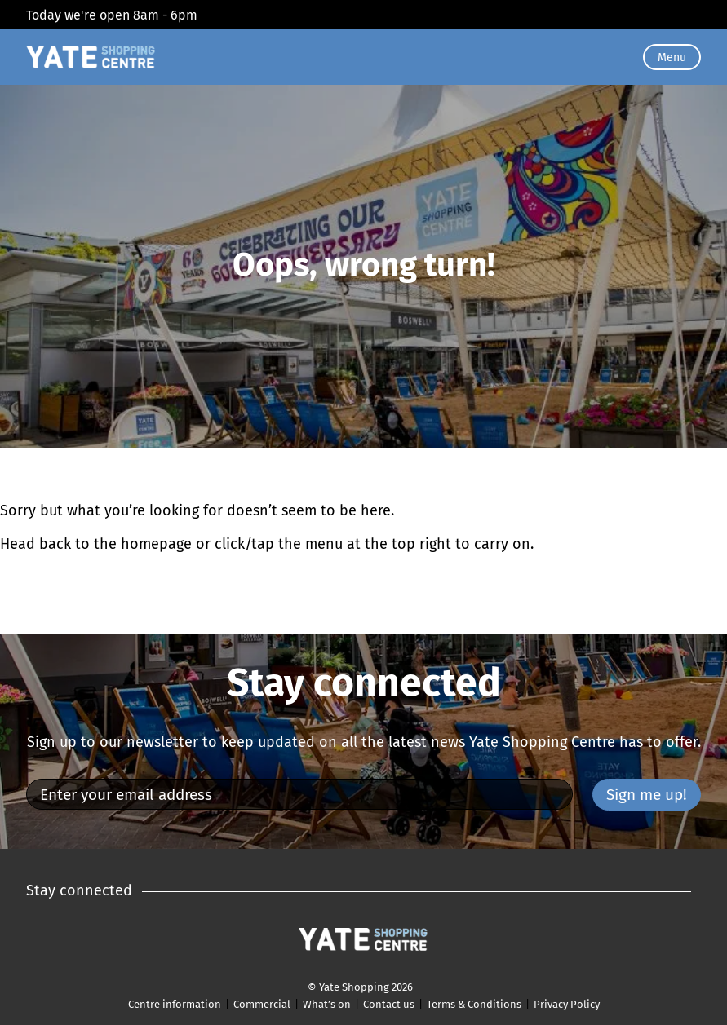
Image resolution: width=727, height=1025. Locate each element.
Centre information (174, 1004)
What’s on (327, 1004)
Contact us (388, 1004)
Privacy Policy (567, 1004)
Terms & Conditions (474, 1004)
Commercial (261, 1004)
